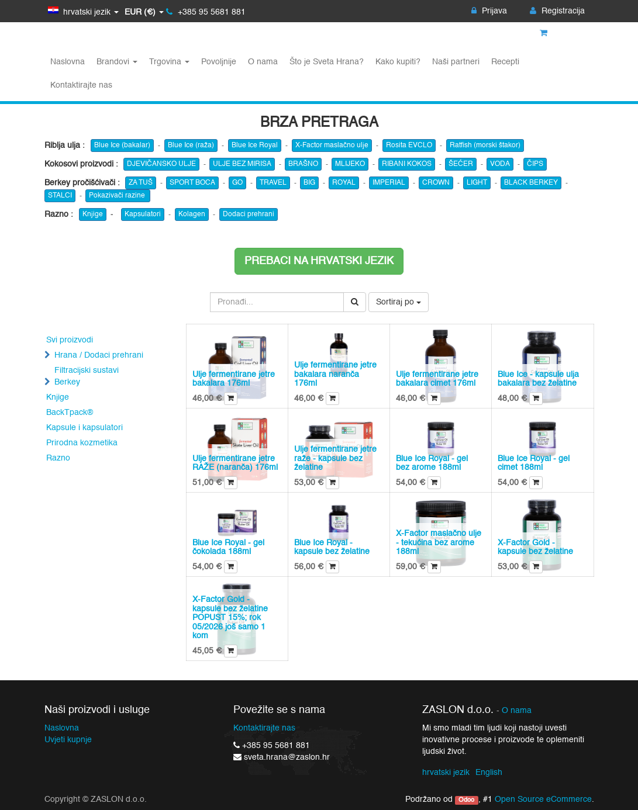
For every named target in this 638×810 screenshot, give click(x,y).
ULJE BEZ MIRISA (242, 164)
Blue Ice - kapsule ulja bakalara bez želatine (538, 379)
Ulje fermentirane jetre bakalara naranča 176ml (335, 374)
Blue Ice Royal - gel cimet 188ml (534, 463)
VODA (500, 164)
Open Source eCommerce (543, 799)
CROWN (436, 182)
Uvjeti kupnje (68, 740)
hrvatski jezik (446, 773)
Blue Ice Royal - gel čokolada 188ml (228, 547)
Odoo (466, 800)
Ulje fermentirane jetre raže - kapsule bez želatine (335, 458)
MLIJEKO (350, 164)
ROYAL (344, 182)
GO (237, 182)
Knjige (92, 214)
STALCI (60, 195)
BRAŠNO (303, 164)
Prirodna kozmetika (82, 443)
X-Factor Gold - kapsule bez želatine (535, 547)
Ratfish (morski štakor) (485, 145)
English (488, 773)
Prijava (489, 11)
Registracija (557, 11)
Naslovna (61, 728)
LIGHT (477, 182)
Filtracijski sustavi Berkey (86, 376)
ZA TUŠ (141, 182)
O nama (517, 711)
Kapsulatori (143, 214)
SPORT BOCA (192, 182)
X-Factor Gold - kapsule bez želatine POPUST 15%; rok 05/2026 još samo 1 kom (230, 618)
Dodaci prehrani (248, 214)
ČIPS (535, 164)
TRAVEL (273, 182)
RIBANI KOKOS (407, 164)
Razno (58, 458)
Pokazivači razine (118, 195)
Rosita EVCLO (409, 145)
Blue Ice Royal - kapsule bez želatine (332, 547)
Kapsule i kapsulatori (84, 428)
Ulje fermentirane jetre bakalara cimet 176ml (437, 379)
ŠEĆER (461, 164)
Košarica (562, 33)
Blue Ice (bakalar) (122, 145)
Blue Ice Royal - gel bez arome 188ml (432, 463)
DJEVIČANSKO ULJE (161, 164)
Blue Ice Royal (255, 145)
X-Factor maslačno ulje (331, 145)
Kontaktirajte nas (264, 728)
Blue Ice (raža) (191, 145)
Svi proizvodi (69, 340)
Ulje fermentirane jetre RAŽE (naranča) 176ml (235, 463)
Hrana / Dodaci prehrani (98, 355)
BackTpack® (69, 413)
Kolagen (191, 214)
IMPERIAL (389, 182)
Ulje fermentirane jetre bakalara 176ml (233, 379)
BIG (309, 182)
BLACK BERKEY (531, 182)
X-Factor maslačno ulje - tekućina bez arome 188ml (438, 542)
